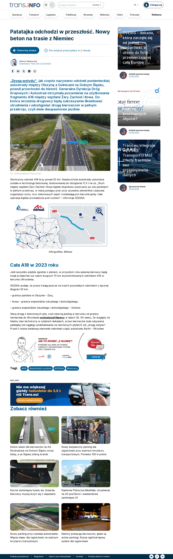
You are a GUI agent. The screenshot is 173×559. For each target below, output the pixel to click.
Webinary (105, 14)
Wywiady (88, 14)
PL (136, 5)
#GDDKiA (59, 368)
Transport (34, 14)
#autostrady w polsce (41, 368)
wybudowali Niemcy (52, 317)
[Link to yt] (151, 556)
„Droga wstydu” (23, 81)
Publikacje (71, 14)
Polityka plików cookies (99, 556)
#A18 (24, 368)
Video (120, 14)
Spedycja (17, 14)
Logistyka (51, 14)
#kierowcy (72, 368)
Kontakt (79, 556)
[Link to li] (162, 556)
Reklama (156, 14)
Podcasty (134, 14)
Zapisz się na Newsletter (60, 556)
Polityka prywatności (19, 556)
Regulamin (39, 556)
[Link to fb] (157, 556)
